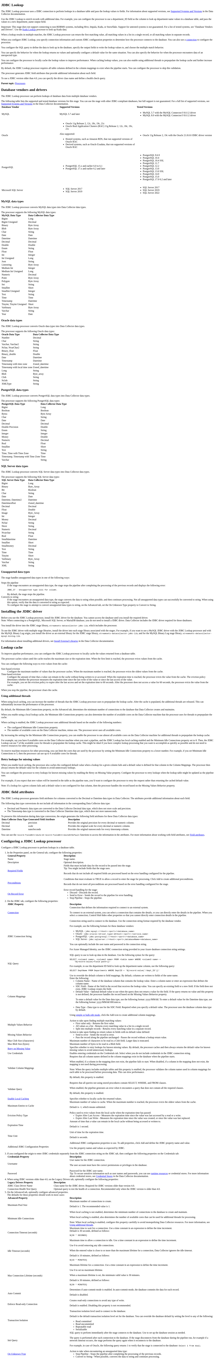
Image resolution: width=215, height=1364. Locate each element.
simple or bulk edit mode (88, 1016)
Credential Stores (104, 1178)
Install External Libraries (66, 641)
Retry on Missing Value (19, 1050)
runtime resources (159, 1175)
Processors (20, 83)
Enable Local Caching (18, 1100)
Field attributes (197, 835)
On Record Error (16, 894)
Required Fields (15, 871)
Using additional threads (81, 1226)
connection (191, 39)
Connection (13, 913)
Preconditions (14, 883)
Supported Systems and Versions (186, 11)
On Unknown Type (17, 1357)
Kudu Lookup (29, 29)
